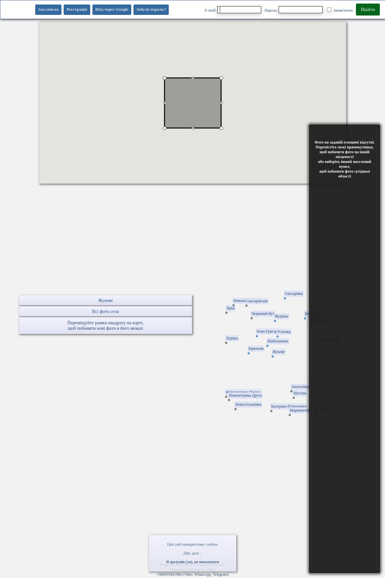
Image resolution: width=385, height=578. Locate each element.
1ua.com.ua (48, 9)
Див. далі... (192, 553)
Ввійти (368, 9)
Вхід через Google (111, 9)
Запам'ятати (340, 10)
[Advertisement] (192, 249)
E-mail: (233, 9)
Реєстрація (77, 9)
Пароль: (293, 9)
